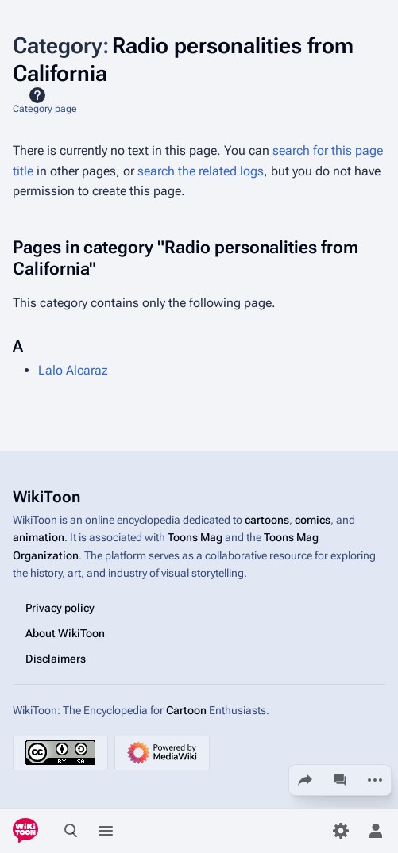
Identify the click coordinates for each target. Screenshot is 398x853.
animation (38, 538)
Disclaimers (55, 658)
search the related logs (200, 171)
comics (312, 519)
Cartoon (186, 710)
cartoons (267, 519)
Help (37, 95)
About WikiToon (65, 633)
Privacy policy (60, 607)
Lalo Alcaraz (73, 370)
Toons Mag (195, 538)
